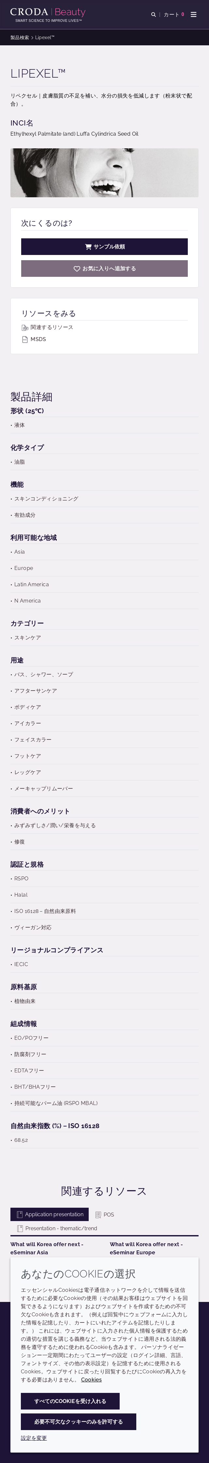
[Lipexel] (104, 268)
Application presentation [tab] (49, 1214)
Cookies (91, 1380)
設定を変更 (34, 1438)
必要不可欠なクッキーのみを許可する (78, 1422)
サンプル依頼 (104, 247)
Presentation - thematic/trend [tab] (56, 1228)
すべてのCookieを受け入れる (70, 1401)
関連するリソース (47, 327)
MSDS (33, 339)
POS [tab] (104, 1215)
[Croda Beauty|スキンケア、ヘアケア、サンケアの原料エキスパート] (48, 12)
